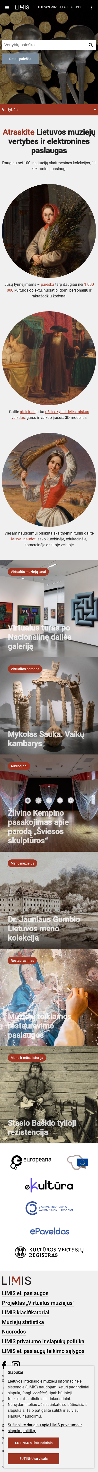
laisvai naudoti (23, 539)
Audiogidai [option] (19, 766)
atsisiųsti (28, 411)
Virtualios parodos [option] (25, 669)
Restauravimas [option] (22, 960)
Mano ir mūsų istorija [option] (27, 1058)
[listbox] (28, 571)
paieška (47, 284)
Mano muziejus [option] (22, 863)
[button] (49, 109)
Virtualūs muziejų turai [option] (28, 572)
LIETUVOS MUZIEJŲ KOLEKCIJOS (58, 7)
